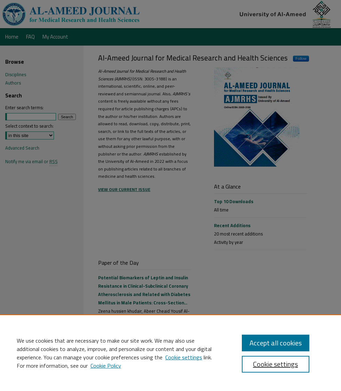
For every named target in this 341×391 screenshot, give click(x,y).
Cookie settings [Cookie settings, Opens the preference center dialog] (275, 364)
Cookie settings (183, 357)
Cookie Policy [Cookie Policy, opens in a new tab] (105, 365)
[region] (170, 352)
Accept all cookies (275, 342)
